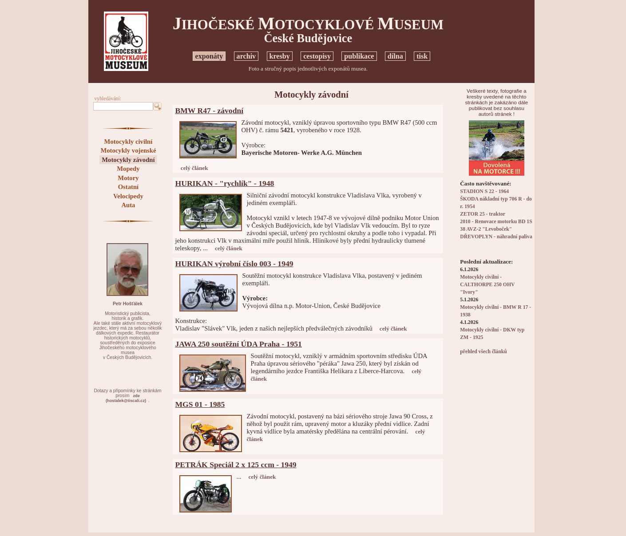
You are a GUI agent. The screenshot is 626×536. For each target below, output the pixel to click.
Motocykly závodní (128, 159)
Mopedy (128, 168)
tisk (422, 56)
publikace (359, 56)
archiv (246, 56)
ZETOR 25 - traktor (482, 214)
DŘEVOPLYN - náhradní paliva (496, 237)
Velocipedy (128, 196)
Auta (128, 205)
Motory (128, 177)
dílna (395, 56)
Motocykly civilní (128, 141)
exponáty (209, 56)
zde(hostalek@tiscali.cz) (126, 398)
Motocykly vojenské (128, 150)
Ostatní (128, 186)
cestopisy (317, 56)
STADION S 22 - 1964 (484, 191)
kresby (279, 56)
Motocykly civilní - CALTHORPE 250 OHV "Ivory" (487, 284)
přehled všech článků (483, 352)
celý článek (194, 168)
